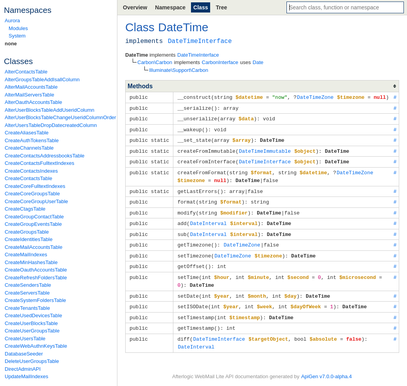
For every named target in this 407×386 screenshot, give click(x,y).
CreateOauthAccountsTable (36, 270)
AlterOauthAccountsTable (33, 102)
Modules (18, 28)
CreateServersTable (27, 293)
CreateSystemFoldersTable (35, 300)
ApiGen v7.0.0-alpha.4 (326, 374)
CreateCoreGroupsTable (32, 194)
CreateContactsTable (28, 178)
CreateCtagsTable (25, 209)
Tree (221, 7)
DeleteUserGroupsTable (32, 361)
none (11, 43)
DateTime (183, 27)
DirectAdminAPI (23, 369)
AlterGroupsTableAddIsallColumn (42, 79)
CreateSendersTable (28, 285)
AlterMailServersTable (29, 95)
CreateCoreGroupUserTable (36, 201)
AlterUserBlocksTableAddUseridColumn (49, 110)
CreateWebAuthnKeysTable (36, 346)
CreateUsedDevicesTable (33, 315)
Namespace (170, 7)
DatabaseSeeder (24, 354)
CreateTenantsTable (27, 308)
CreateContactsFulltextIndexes (39, 163)
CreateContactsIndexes (31, 171)
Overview (135, 7)
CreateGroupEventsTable (33, 224)
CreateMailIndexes (26, 254)
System (17, 36)
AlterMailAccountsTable (31, 87)
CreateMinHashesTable (31, 262)
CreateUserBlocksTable (31, 323)
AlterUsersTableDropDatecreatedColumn (51, 125)
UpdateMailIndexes (26, 376)
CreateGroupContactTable (34, 217)
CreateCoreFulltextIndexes (35, 186)
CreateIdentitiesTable (28, 239)
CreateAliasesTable (27, 133)
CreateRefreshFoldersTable (36, 278)
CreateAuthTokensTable (32, 140)
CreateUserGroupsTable (32, 331)
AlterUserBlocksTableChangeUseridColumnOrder (59, 117)
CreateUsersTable (25, 338)
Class (200, 7)
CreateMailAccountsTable (33, 247)
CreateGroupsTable (27, 232)
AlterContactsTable (26, 72)
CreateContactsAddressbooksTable (45, 156)
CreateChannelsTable (29, 148)
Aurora (12, 20)
